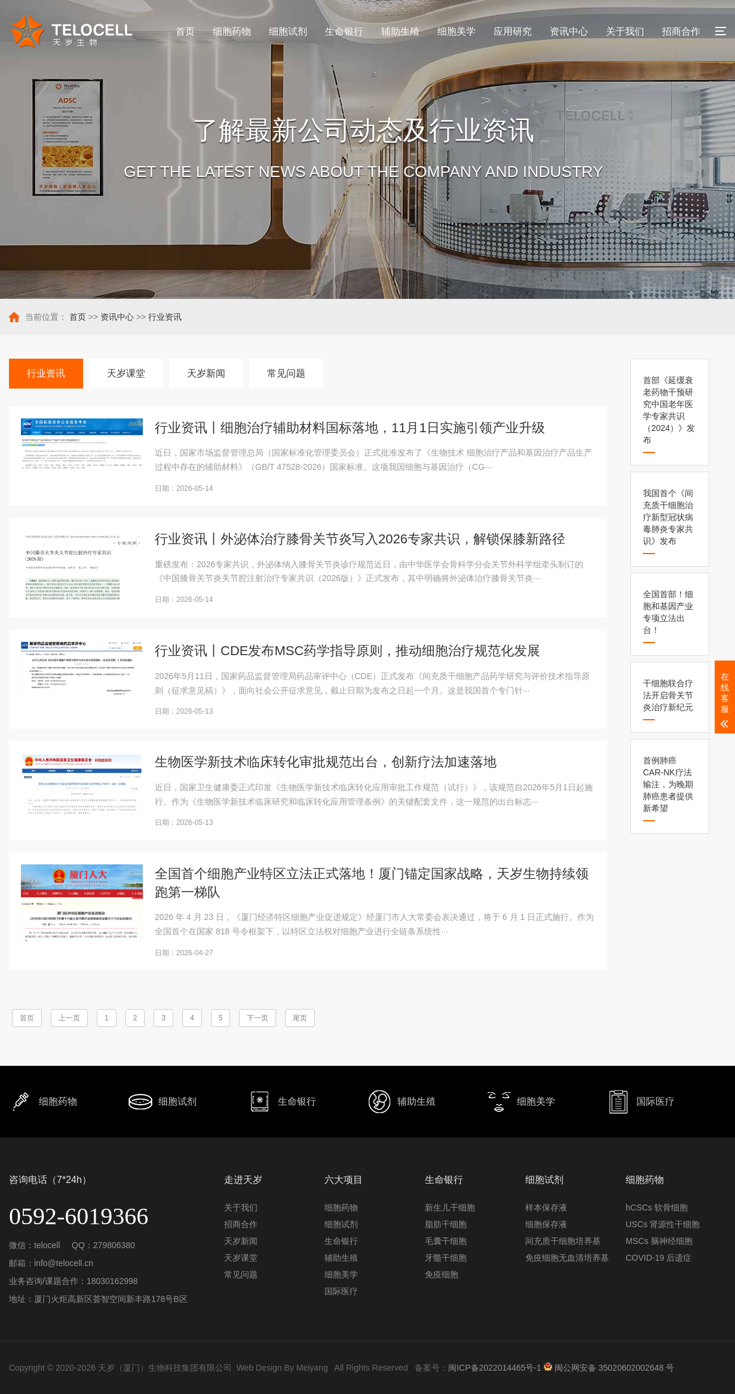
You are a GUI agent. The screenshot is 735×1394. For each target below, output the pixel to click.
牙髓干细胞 (446, 1257)
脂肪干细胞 (446, 1224)
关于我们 (625, 31)
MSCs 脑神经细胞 (659, 1241)
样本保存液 (546, 1207)
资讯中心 (569, 31)
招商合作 (681, 31)
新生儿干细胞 (450, 1207)
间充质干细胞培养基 (563, 1241)
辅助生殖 (400, 31)
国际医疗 (341, 1291)
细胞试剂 (288, 31)
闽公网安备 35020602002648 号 (609, 1365)
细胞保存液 (546, 1224)
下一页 (257, 1018)
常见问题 (286, 373)
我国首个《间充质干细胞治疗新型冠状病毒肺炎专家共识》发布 (668, 517)
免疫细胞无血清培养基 (567, 1257)
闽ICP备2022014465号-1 (494, 1367)
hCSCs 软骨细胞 (657, 1207)
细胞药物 (232, 31)
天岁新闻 (206, 373)
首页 (185, 31)
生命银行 (344, 31)
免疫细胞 (441, 1274)
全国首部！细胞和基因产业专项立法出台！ (668, 612)
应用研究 (513, 31)
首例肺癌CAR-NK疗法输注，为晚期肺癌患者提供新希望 (668, 784)
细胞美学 (456, 31)
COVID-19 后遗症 (658, 1257)
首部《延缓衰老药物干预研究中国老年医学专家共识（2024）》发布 (669, 410)
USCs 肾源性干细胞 (663, 1224)
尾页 (300, 1018)
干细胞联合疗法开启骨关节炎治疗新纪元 (668, 695)
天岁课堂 (126, 373)
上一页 (69, 1018)
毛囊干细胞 (446, 1241)
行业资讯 (165, 317)
